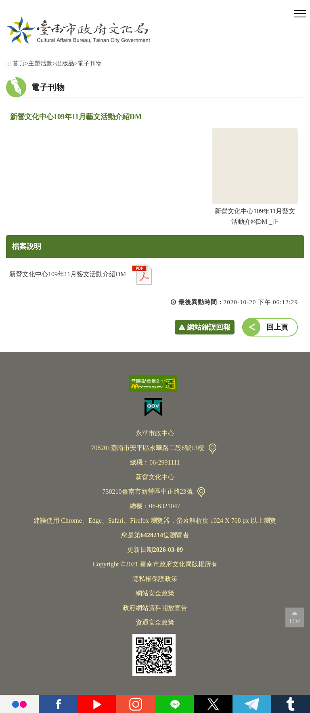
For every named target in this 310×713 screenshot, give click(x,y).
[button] (300, 14)
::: (8, 63)
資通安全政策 (155, 622)
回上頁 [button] (277, 327)
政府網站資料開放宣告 (155, 607)
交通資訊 (212, 449)
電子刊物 (90, 63)
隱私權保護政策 (155, 578)
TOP (295, 621)
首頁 (19, 63)
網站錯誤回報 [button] (208, 327)
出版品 (65, 63)
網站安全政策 (155, 593)
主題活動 (40, 63)
